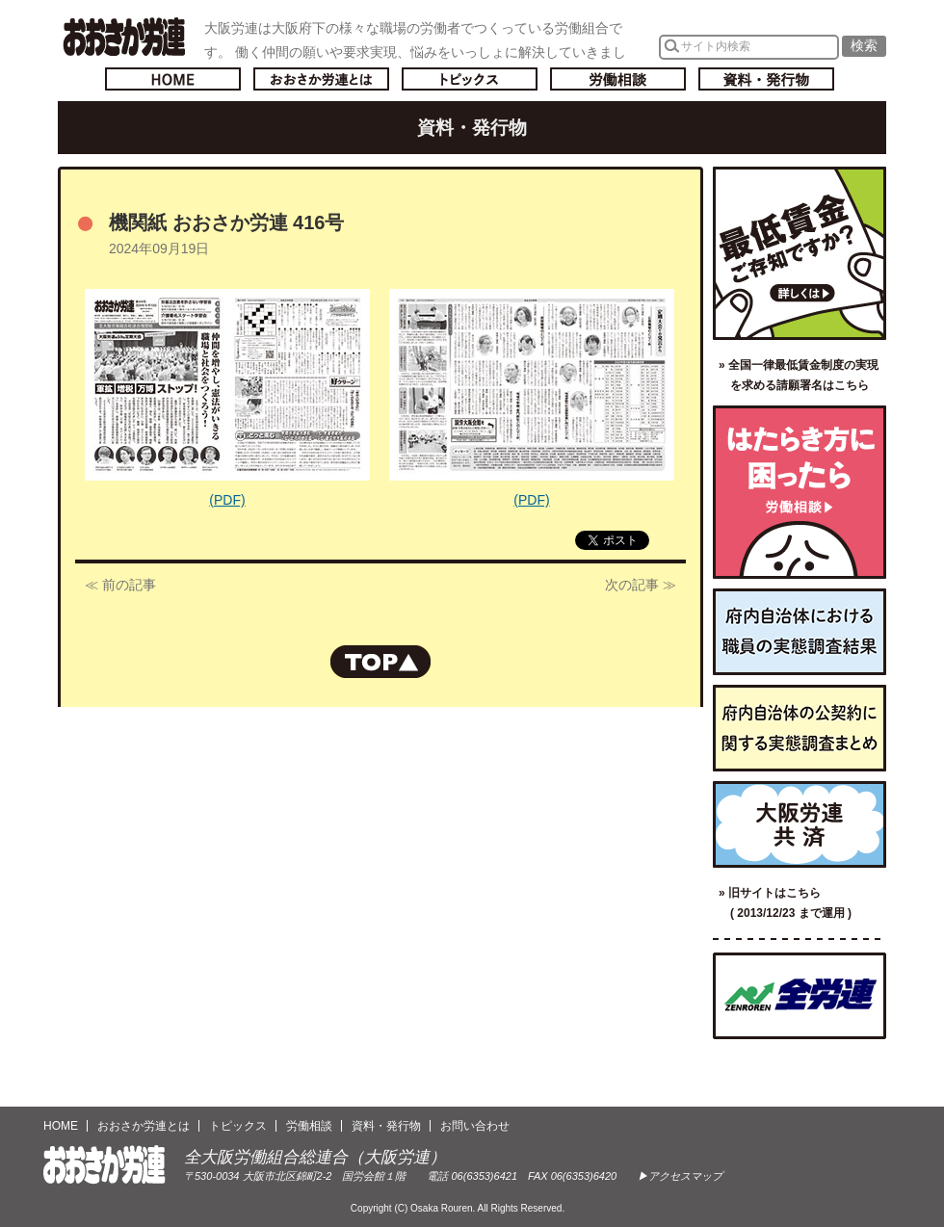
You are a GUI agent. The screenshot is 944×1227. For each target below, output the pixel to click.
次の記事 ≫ (640, 584)
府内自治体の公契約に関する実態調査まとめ (799, 728)
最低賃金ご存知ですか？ (799, 253)
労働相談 (618, 79)
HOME (60, 1126)
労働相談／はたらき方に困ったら (799, 492)
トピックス (470, 79)
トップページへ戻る (173, 79)
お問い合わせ (475, 1126)
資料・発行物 (766, 79)
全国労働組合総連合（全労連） (799, 996)
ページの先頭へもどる (380, 661)
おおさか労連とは (321, 79)
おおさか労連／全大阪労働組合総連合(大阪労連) (124, 36)
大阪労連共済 (799, 824)
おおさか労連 (104, 1165)
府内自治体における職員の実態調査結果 (799, 631)
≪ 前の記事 (120, 584)
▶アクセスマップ (680, 1176)
